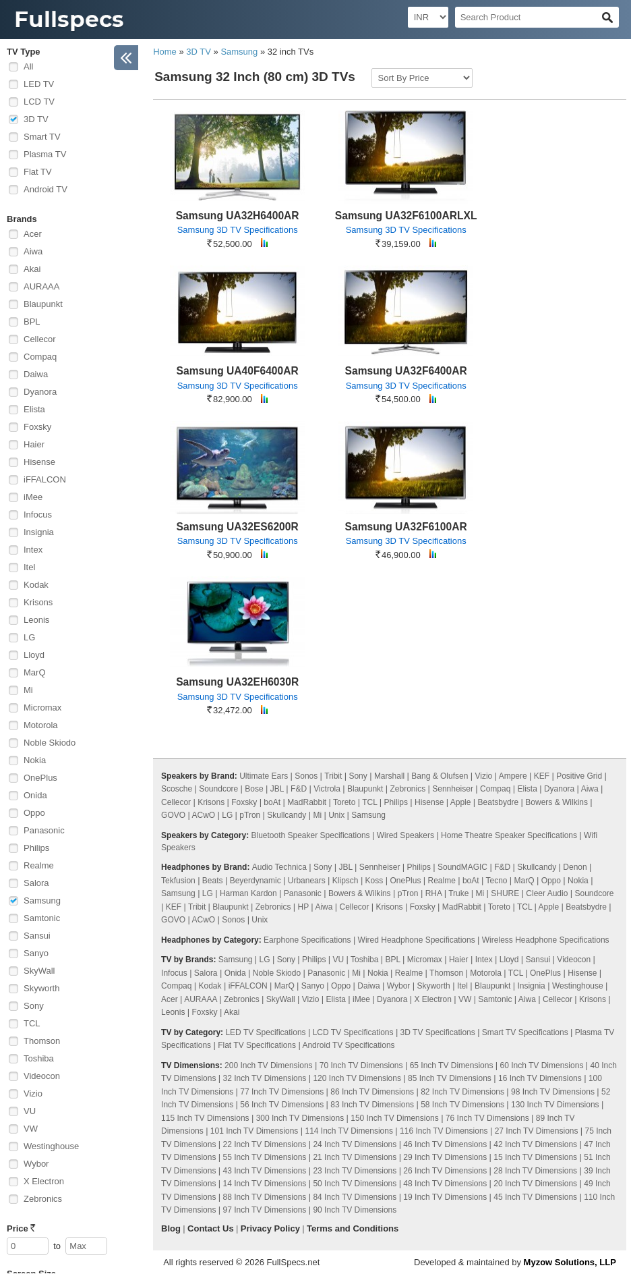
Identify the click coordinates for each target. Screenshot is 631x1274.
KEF (541, 776)
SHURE (505, 893)
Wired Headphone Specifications (416, 940)
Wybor (36, 1164)
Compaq (40, 357)
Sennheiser (452, 789)
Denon (575, 867)
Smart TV (42, 137)
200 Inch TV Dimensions (268, 1065)
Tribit (333, 776)
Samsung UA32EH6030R (237, 682)
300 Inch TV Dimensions (300, 1118)
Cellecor (40, 339)
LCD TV (39, 101)
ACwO (204, 815)
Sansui (37, 936)
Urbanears (307, 880)
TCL (32, 1023)
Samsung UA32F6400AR (406, 371)
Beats (212, 880)
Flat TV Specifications (257, 1045)
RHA (433, 893)
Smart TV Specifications (525, 1032)
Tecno (496, 880)
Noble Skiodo (50, 743)
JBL (277, 789)
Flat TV (38, 172)
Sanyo (36, 953)
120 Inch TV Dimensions (357, 1078)
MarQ (35, 672)
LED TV (39, 84)
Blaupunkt (43, 304)
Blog (171, 1228)
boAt (272, 802)
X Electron (44, 1181)
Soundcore (218, 789)
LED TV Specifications (265, 1032)
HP (303, 907)
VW (31, 1129)
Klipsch (345, 880)
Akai (32, 269)
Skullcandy (286, 815)
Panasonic (44, 830)
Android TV (45, 189)
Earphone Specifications (307, 940)
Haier (34, 444)
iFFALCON (45, 479)
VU (30, 1111)
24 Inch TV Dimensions (354, 1144)
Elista (34, 409)
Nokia (35, 760)
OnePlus (40, 778)
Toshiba (39, 1058)
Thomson (42, 1041)
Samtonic (42, 918)
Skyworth (41, 988)
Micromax (42, 707)
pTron (249, 815)
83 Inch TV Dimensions (372, 1104)
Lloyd (34, 655)
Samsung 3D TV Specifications (237, 230)
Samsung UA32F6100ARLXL (406, 215)
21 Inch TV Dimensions (354, 1157)
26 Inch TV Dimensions (445, 1170)
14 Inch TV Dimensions (265, 1183)
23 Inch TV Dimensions (354, 1170)
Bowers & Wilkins (556, 802)
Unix (336, 815)
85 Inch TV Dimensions (449, 1078)
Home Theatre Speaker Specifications (509, 835)
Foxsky (37, 427)
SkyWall (39, 971)
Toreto (344, 802)
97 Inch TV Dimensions (265, 1210)
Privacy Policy (270, 1228)
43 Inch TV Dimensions (265, 1170)
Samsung (42, 900)
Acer (33, 234)
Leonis (36, 620)
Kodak (36, 585)
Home (165, 52)
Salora (36, 883)
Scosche (176, 789)
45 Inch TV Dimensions (535, 1197)
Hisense (39, 462)
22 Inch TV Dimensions (265, 1144)
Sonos (306, 776)
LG (29, 637)
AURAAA (41, 286)
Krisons (38, 602)
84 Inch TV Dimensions (354, 1197)
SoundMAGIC (462, 867)
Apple (460, 802)
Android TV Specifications (348, 1045)
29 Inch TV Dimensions (445, 1157)
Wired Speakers (405, 835)
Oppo (34, 813)
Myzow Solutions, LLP (570, 1262)
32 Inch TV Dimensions (265, 1078)
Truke (458, 893)
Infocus (38, 514)
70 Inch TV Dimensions (361, 1065)
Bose (254, 789)
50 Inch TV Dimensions (354, 1183)
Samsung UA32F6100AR (406, 526)
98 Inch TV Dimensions (553, 1092)
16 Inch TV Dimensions (540, 1078)
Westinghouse (51, 1146)
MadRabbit (306, 802)
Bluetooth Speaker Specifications (310, 835)
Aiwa (33, 251)
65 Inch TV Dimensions (451, 1065)
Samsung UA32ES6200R (238, 526)
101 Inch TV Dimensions (254, 1131)
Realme (39, 865)
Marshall (389, 776)
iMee (33, 497)
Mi (28, 690)
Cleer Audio (547, 893)
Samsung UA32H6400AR (237, 215)
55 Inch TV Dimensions (265, 1157)
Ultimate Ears (263, 776)
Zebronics (43, 1199)
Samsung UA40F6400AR (238, 371)
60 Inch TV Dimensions (542, 1065)
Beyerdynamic (255, 880)
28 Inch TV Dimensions (535, 1170)
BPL (32, 321)
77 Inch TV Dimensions (282, 1092)
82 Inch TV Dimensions (462, 1092)
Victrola (326, 789)
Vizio (33, 1093)
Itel (29, 567)
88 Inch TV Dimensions (265, 1197)
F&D (299, 789)
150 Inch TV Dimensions (395, 1118)
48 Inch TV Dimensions (445, 1183)
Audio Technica (279, 867)
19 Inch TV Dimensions (445, 1197)
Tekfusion (178, 880)
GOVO (173, 815)
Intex (33, 550)
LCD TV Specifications (353, 1032)
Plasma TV (45, 154)
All (28, 66)
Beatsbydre (498, 802)
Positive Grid (579, 776)
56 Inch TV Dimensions (282, 1104)
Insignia (39, 532)
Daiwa (36, 374)
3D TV (36, 119)
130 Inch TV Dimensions (555, 1104)
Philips (36, 848)
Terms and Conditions (352, 1228)
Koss (374, 880)
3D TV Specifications (437, 1032)
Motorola (41, 725)
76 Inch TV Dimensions (487, 1118)
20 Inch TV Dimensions (535, 1183)
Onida (35, 795)
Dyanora (40, 392)
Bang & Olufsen (439, 776)
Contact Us (210, 1228)
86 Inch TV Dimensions (372, 1092)
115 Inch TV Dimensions (205, 1118)
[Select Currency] (428, 17)
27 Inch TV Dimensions (536, 1131)
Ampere (513, 776)
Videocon (42, 1076)
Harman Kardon (248, 893)
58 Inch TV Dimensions (462, 1104)
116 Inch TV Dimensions (444, 1131)
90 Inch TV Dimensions (354, 1210)
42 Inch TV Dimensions (535, 1144)
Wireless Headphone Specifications (545, 940)
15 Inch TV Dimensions (535, 1157)
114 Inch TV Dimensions (349, 1131)
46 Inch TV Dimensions (445, 1144)
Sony (34, 1006)
